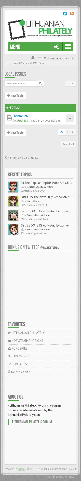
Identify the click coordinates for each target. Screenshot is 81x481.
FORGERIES (17, 348)
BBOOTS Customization (40, 186)
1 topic (70, 83)
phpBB (22, 469)
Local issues (15, 74)
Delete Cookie (19, 372)
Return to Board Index (21, 157)
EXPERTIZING (19, 356)
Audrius (22, 120)
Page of (68, 144)
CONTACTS (17, 364)
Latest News (33, 201)
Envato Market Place (38, 215)
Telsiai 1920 (21, 116)
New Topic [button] (15, 95)
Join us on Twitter (33, 247)
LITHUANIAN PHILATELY (26, 333)
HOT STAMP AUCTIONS (25, 341)
